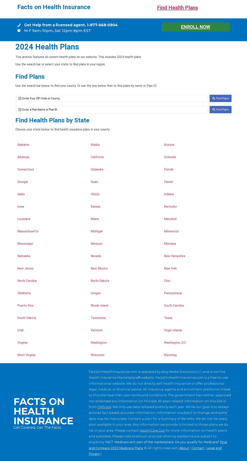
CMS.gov (104, 407)
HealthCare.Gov (152, 430)
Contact (198, 448)
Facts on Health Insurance (53, 7)
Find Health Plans (177, 8)
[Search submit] (221, 98)
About (184, 448)
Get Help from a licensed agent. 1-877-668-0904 (71, 25)
